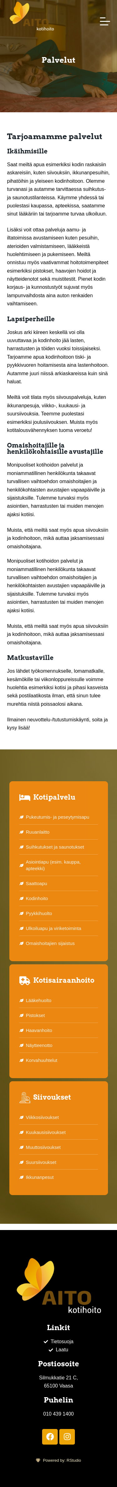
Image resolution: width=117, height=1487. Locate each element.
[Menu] (105, 21)
